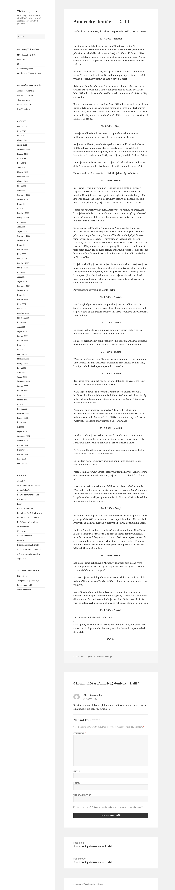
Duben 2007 (22, 295)
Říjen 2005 (21, 368)
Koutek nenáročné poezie (28, 517)
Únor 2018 (21, 131)
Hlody (19, 504)
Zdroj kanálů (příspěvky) (28, 580)
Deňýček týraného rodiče (28, 495)
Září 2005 (21, 372)
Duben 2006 (22, 345)
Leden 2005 (22, 409)
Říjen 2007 (21, 272)
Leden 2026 (22, 126)
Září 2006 (21, 327)
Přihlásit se (22, 576)
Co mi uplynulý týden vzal (28, 485)
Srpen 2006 (22, 331)
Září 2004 (21, 427)
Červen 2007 (22, 290)
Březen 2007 (22, 299)
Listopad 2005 (23, 363)
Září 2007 (21, 277)
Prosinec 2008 (23, 213)
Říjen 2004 (21, 422)
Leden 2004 (22, 463)
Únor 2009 (21, 208)
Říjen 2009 (21, 186)
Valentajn (21, 59)
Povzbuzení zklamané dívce (29, 73)
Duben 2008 (22, 245)
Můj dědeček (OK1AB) (26, 55)
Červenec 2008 (23, 236)
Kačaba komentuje (25, 508)
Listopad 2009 (23, 181)
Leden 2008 (22, 258)
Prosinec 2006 (23, 313)
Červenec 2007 (23, 286)
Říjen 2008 (21, 222)
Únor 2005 (21, 404)
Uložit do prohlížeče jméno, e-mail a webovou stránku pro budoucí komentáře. (110, 807)
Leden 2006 (22, 354)
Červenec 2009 (23, 195)
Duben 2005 (22, 395)
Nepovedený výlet (25, 68)
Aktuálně (21, 481)
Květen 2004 (22, 445)
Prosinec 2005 (23, 359)
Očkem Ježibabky (24, 536)
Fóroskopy (21, 499)
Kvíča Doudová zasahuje (27, 522)
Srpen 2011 (22, 145)
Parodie (20, 540)
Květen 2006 (22, 340)
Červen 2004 (22, 440)
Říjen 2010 (21, 163)
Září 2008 (21, 227)
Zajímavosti (22, 558)
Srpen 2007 (22, 281)
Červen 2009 (22, 199)
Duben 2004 (22, 450)
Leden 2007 (22, 308)
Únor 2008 (21, 254)
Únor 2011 (21, 158)
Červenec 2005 (23, 381)
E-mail (77, 783)
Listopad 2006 (23, 318)
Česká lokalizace (24, 589)
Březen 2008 (22, 249)
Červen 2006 (22, 336)
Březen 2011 (22, 154)
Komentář (79, 733)
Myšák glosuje (23, 526)
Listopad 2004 (23, 418)
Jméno (77, 771)
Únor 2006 (21, 349)
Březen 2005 (22, 400)
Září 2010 (21, 167)
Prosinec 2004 (23, 413)
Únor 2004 (21, 459)
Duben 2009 (22, 204)
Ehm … (20, 64)
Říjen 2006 (21, 322)
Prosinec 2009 (23, 176)
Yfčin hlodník (27, 11)
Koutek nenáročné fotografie (29, 513)
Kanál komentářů (24, 585)
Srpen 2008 (22, 231)
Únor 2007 (21, 304)
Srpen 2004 (22, 431)
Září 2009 (21, 190)
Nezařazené (22, 531)
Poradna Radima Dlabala (28, 545)
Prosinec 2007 (23, 263)
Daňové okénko (23, 490)
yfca (90, 656)
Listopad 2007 (23, 268)
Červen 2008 (22, 240)
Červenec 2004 (23, 436)
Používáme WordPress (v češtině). (88, 884)
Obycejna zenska (92, 695)
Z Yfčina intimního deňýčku (29, 549)
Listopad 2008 (23, 217)
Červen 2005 (22, 386)
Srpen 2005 (22, 377)
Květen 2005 (22, 390)
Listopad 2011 (23, 140)
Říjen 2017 (21, 136)
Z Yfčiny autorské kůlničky (28, 554)
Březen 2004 (22, 454)
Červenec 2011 (23, 149)
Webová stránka (82, 795)
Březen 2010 (22, 172)
